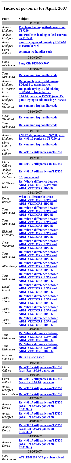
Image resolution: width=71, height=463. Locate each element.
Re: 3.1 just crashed (31, 357)
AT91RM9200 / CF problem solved (41, 457)
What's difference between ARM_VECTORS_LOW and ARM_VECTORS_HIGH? (38, 200)
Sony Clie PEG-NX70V (34, 63)
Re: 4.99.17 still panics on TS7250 (40, 152)
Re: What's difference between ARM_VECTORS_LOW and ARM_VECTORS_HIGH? (38, 185)
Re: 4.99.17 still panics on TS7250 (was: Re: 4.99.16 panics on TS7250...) (40, 406)
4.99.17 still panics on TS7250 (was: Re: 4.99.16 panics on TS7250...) (41, 136)
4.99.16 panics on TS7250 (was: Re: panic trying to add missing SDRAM (42, 98)
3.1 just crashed (29, 177)
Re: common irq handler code (38, 75)
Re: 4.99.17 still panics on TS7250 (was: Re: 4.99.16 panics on (40, 368)
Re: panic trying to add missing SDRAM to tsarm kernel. (39, 82)
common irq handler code (35, 51)
